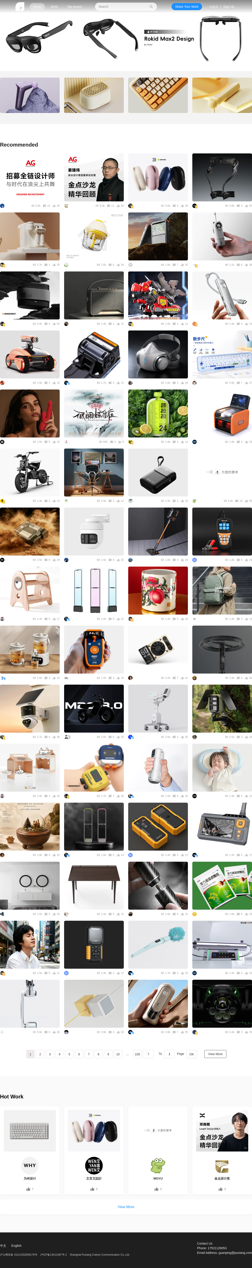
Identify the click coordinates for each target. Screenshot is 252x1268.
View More (215, 1054)
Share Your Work (187, 6)
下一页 (148, 1054)
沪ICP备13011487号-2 (53, 1254)
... (127, 1054)
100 (137, 1054)
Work (54, 6)
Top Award (74, 6)
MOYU (158, 1178)
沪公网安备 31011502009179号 (19, 1254)
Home (37, 6)
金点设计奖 (222, 1178)
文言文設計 (94, 1178)
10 (118, 1054)
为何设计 (30, 1178)
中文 (3, 1245)
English (16, 1245)
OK (191, 1054)
